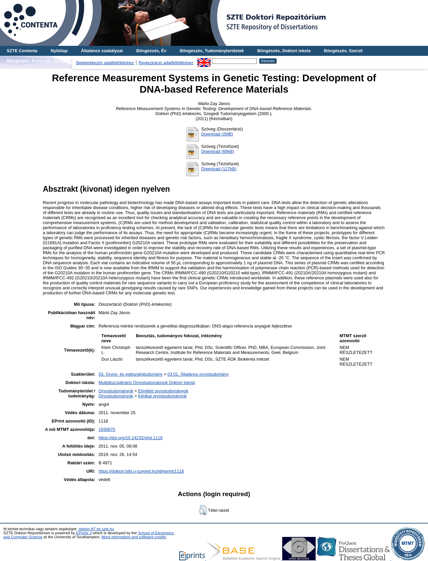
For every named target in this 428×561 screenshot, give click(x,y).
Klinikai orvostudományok (162, 395)
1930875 (107, 429)
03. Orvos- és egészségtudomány (131, 374)
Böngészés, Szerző (343, 50)
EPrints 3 (84, 533)
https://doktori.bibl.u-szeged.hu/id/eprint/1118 (141, 471)
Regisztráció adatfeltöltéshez (166, 62)
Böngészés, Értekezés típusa (36, 60)
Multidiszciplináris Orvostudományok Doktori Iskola (147, 382)
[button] (203, 510)
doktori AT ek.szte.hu (96, 529)
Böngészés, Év (151, 50)
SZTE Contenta (22, 50)
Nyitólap (59, 50)
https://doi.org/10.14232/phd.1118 (131, 437)
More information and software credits (134, 537)
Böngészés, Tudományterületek (212, 50)
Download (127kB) (218, 168)
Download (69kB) (217, 151)
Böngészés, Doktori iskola (283, 50)
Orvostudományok (116, 390)
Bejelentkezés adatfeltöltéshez (105, 62)
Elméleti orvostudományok (163, 390)
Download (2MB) (217, 133)
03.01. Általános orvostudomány (198, 374)
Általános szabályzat (102, 50)
